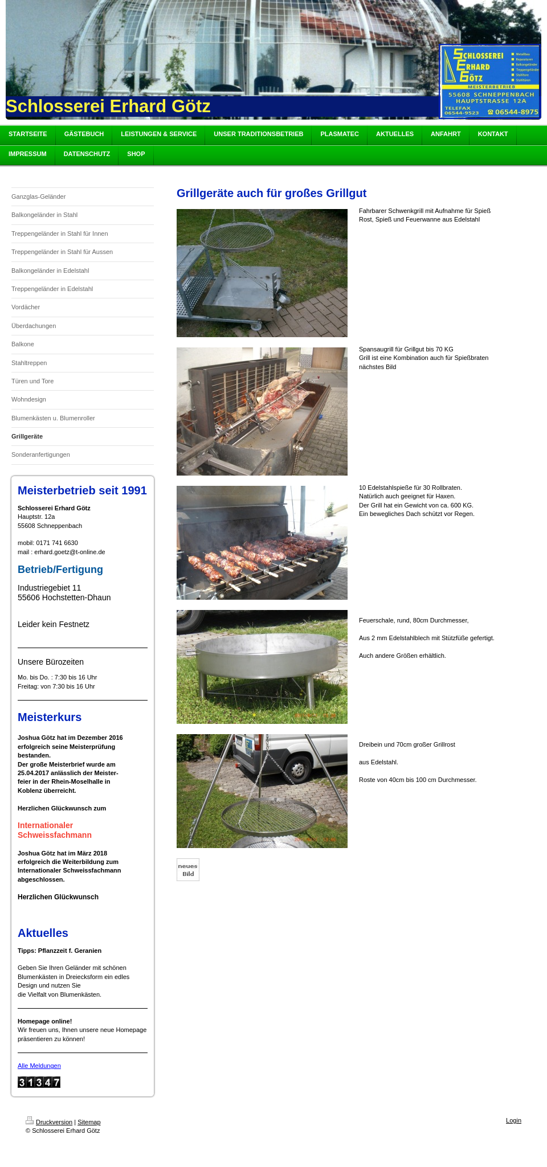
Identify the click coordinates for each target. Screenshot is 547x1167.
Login (513, 1120)
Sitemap (88, 1122)
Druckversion (49, 1122)
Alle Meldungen (39, 1065)
